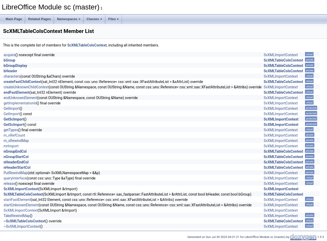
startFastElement (17, 200)
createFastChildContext (22, 82)
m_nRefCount (14, 135)
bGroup (9, 60)
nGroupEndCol (15, 151)
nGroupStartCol (16, 157)
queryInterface (15, 178)
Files (113, 19)
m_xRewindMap (16, 141)
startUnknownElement (21, 205)
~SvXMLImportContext (22, 226)
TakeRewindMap (17, 216)
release (9, 184)
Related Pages (39, 19)
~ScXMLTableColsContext (24, 221)
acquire (9, 55)
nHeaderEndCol (16, 162)
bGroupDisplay (15, 66)
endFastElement (17, 92)
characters (12, 76)
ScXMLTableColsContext (87, 45)
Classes (94, 19)
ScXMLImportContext (281, 119)
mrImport (11, 146)
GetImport (12, 108)
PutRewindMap (16, 173)
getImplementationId (20, 103)
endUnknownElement (20, 98)
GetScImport (14, 119)
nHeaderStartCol (17, 167)
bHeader (10, 71)
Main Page (14, 19)
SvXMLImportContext (281, 55)
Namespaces (68, 19)
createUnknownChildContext (26, 87)
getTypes (11, 130)
